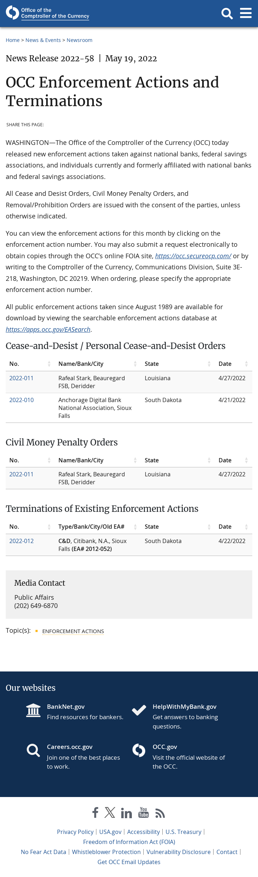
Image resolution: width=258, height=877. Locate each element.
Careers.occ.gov (69, 746)
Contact (227, 852)
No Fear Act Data (43, 852)
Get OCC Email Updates (129, 862)
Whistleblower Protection (106, 852)
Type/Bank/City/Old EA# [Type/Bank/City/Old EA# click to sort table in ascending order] (91, 527)
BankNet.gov (66, 706)
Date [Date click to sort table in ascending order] (225, 364)
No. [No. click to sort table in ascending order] (14, 364)
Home (13, 40)
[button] (227, 13)
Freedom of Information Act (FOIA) (129, 842)
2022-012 (21, 541)
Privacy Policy (75, 832)
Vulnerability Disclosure (179, 852)
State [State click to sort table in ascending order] (152, 364)
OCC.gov (165, 746)
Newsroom (79, 40)
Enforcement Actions (73, 631)
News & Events (43, 40)
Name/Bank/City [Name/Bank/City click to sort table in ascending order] (81, 364)
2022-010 (21, 400)
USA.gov (110, 832)
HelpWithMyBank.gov (184, 706)
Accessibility (143, 832)
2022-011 (21, 378)
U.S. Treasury (183, 832)
